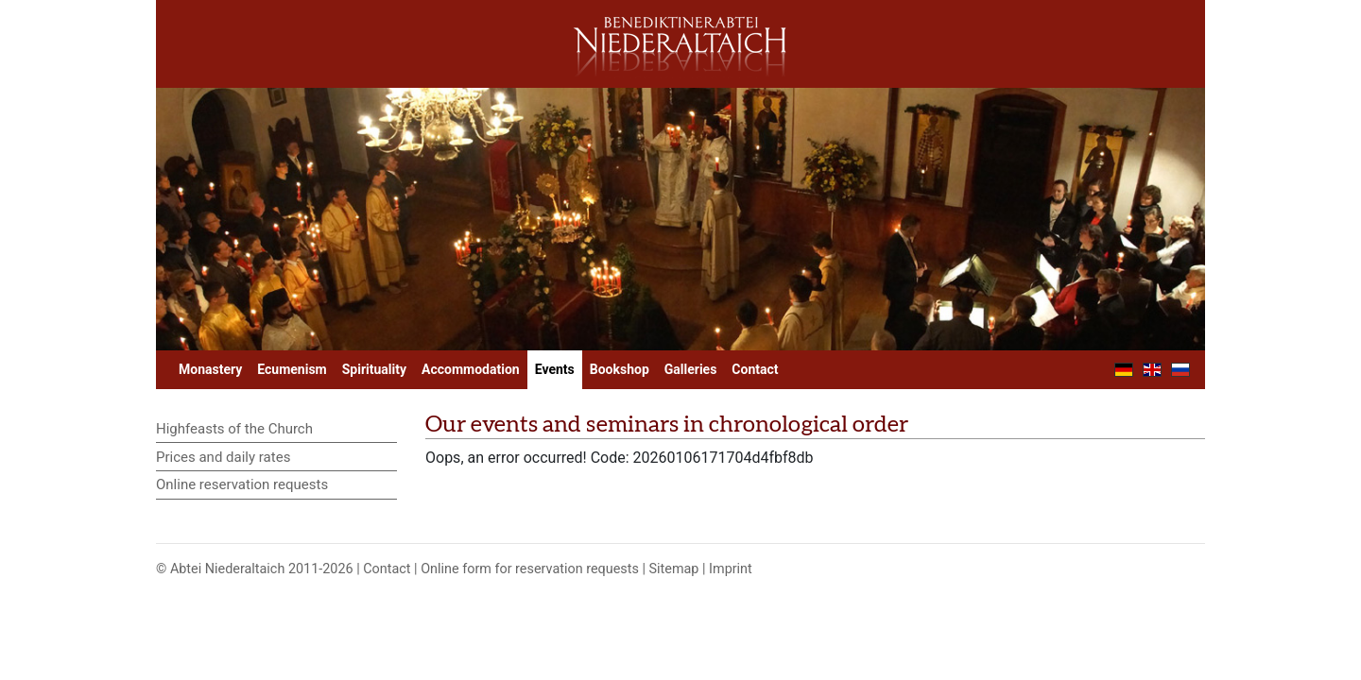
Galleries (690, 369)
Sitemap (674, 569)
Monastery (210, 369)
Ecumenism (291, 369)
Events (555, 369)
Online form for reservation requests (530, 569)
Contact (755, 369)
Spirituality (374, 369)
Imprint (730, 569)
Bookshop (619, 369)
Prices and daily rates (223, 457)
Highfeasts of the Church (234, 428)
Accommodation (471, 369)
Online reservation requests (242, 484)
